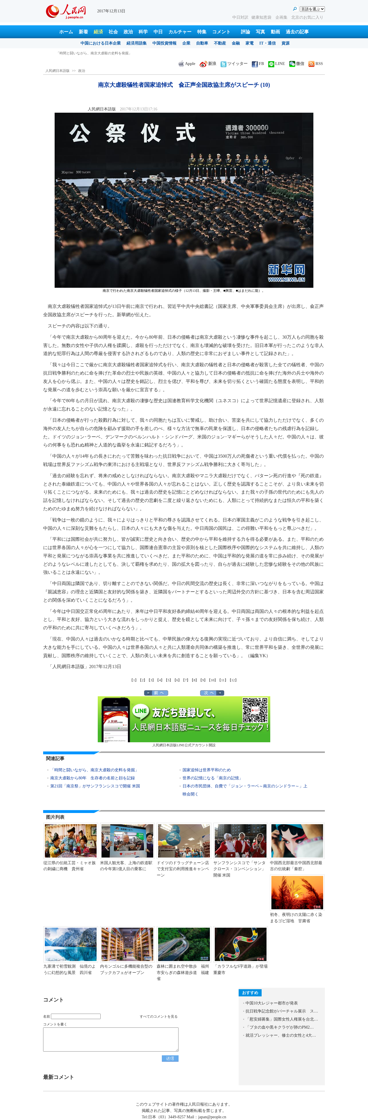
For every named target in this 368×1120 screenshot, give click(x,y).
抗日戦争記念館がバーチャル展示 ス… (282, 1011)
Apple (187, 64)
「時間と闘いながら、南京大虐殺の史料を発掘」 (94, 53)
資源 (285, 43)
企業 (186, 43)
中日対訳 (240, 17)
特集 (201, 31)
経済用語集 (136, 43)
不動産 (220, 43)
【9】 (203, 680)
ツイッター (234, 64)
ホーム (66, 31)
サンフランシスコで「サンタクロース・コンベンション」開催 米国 (239, 869)
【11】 (223, 680)
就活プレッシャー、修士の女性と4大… (281, 1035)
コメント (221, 31)
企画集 (282, 17)
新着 (83, 31)
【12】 (233, 680)
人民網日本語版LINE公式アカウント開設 (184, 721)
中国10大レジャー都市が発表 (272, 1003)
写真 (260, 31)
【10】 (212, 680)
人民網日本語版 (57, 71)
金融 (236, 43)
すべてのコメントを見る (159, 1016)
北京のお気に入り (307, 17)
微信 (296, 64)
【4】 (160, 680)
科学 (143, 31)
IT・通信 (267, 43)
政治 (128, 31)
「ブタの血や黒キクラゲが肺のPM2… (280, 1027)
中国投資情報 (164, 43)
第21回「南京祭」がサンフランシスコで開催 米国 (95, 786)
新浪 (208, 64)
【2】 (142, 680)
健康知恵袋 (262, 17)
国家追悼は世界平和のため (207, 770)
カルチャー (179, 31)
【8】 (194, 680)
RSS (315, 64)
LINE (276, 64)
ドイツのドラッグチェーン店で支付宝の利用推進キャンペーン (183, 869)
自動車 (202, 43)
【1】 (134, 680)
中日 (158, 31)
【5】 (168, 680)
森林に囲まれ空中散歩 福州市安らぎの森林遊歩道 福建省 (183, 972)
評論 (245, 31)
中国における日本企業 (100, 43)
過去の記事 (297, 31)
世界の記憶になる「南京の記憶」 (213, 778)
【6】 (177, 680)
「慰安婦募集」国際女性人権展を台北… (282, 1019)
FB (258, 64)
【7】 (185, 680)
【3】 (151, 680)
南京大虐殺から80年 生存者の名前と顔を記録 (92, 778)
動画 (275, 31)
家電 (250, 43)
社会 (113, 31)
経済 (98, 31)
